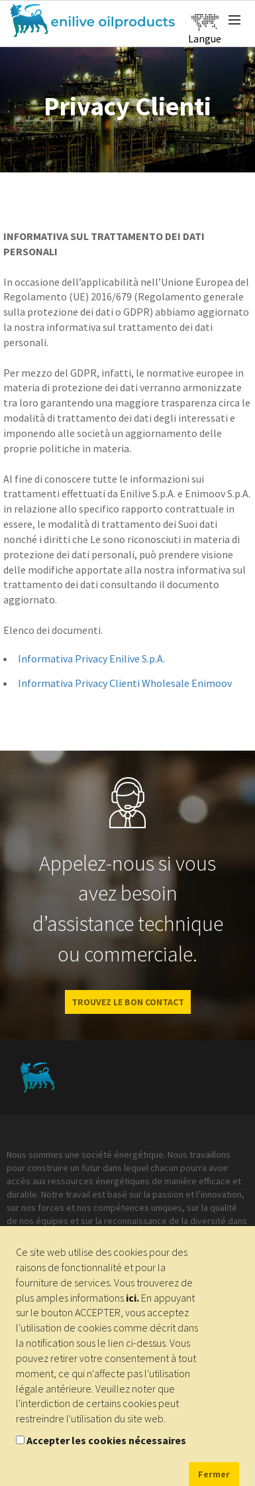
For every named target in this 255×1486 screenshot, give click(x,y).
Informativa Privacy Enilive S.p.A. (91, 658)
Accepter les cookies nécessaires (106, 1440)
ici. (132, 1297)
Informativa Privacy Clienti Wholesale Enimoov (125, 683)
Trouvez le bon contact (128, 1002)
